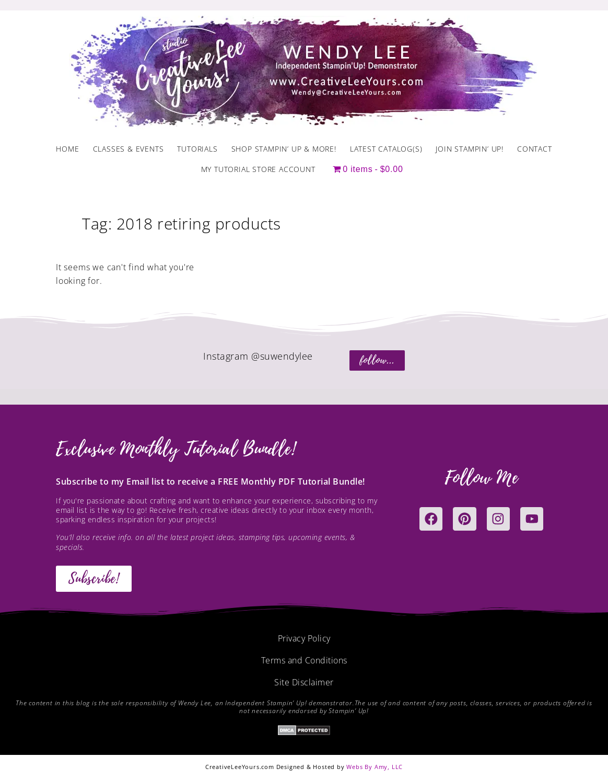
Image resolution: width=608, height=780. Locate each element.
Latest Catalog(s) (386, 149)
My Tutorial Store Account (258, 169)
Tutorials (197, 149)
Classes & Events (128, 149)
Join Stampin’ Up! (470, 149)
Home (67, 149)
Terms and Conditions (304, 660)
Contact (534, 149)
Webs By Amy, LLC (374, 767)
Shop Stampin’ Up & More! (283, 149)
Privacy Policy (304, 638)
